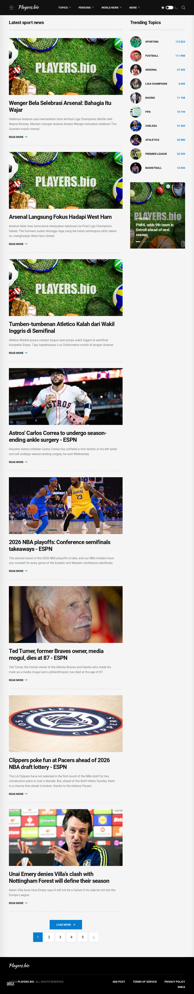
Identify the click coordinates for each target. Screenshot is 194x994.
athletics (152, 139)
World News (110, 7)
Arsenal (151, 69)
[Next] (94, 937)
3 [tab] (151, 241)
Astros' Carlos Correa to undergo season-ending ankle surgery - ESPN (58, 436)
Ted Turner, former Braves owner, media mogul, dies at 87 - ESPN (56, 654)
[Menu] (11, 7)
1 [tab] (138, 241)
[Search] (183, 7)
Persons (85, 7)
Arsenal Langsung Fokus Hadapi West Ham (60, 217)
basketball (153, 167)
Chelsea (151, 125)
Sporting (152, 41)
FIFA (148, 111)
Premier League (156, 153)
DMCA (181, 987)
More (133, 7)
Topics (63, 7)
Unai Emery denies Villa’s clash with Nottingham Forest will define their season (59, 877)
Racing (150, 97)
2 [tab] (144, 241)
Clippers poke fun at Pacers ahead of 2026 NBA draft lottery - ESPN (59, 763)
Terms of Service (145, 981)
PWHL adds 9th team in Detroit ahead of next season (155, 230)
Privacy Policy (174, 981)
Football (152, 55)
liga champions (156, 83)
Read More (18, 136)
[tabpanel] (157, 215)
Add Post (119, 981)
